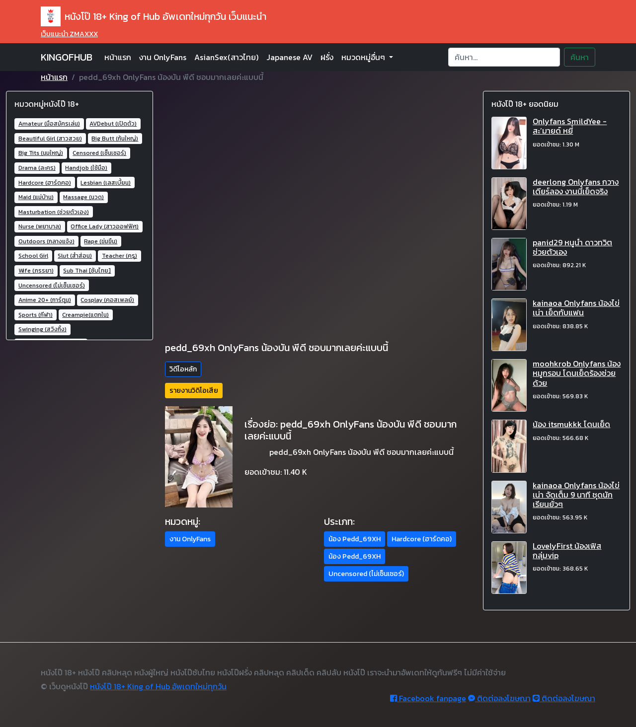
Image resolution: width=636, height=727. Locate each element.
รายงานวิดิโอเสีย (193, 390)
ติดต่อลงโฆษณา (499, 698)
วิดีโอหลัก (183, 369)
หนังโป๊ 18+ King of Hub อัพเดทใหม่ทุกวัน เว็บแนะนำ (153, 16)
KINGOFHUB (66, 57)
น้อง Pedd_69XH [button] (354, 539)
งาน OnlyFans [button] (190, 539)
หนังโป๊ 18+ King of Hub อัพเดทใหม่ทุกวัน (158, 686)
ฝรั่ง (326, 57)
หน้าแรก (117, 57)
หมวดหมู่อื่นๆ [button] (364, 57)
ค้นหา (579, 57)
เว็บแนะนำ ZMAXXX (69, 34)
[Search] (504, 57)
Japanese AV (289, 57)
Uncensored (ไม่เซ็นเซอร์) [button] (366, 574)
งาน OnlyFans (162, 57)
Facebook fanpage (428, 698)
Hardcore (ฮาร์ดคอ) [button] (422, 539)
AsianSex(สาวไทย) (226, 57)
